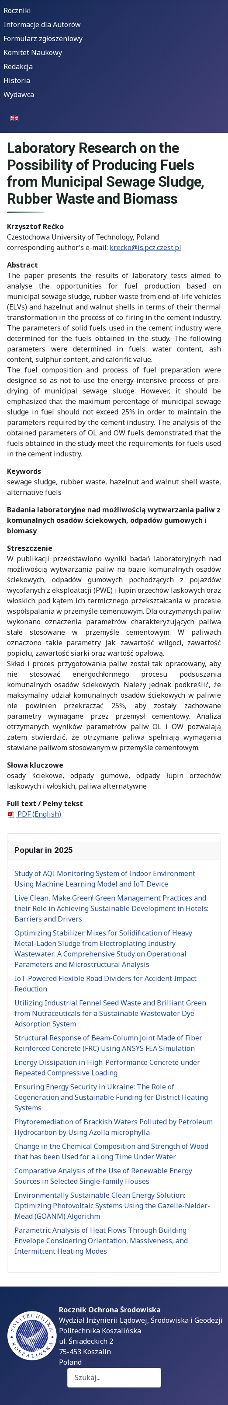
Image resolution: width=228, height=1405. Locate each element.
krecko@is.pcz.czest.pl (145, 247)
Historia (16, 80)
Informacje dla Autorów (42, 24)
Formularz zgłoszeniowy (43, 38)
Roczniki (17, 10)
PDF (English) (34, 814)
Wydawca (18, 94)
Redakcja (18, 66)
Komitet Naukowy (32, 52)
